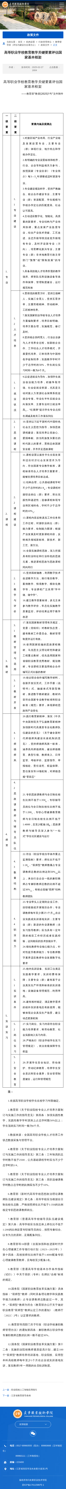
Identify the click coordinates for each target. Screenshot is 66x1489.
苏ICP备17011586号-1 (33, 1485)
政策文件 (45, 45)
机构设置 (30, 42)
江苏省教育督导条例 (17, 1395)
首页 (20, 42)
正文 (55, 45)
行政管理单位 (45, 42)
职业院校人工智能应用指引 (20, 1389)
